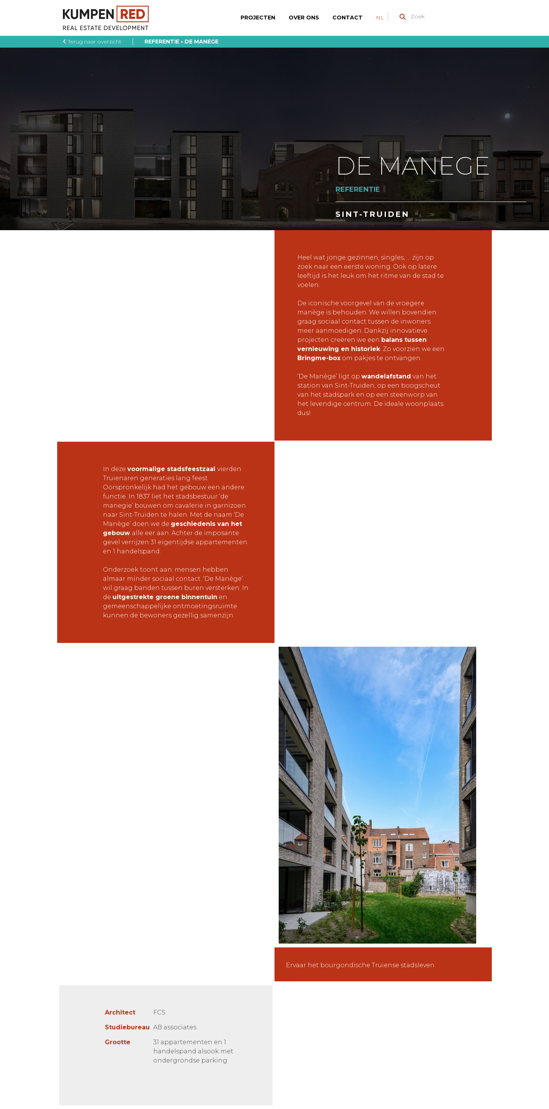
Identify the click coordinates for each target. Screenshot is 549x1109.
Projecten (258, 17)
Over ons (304, 17)
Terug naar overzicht (92, 41)
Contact (347, 17)
